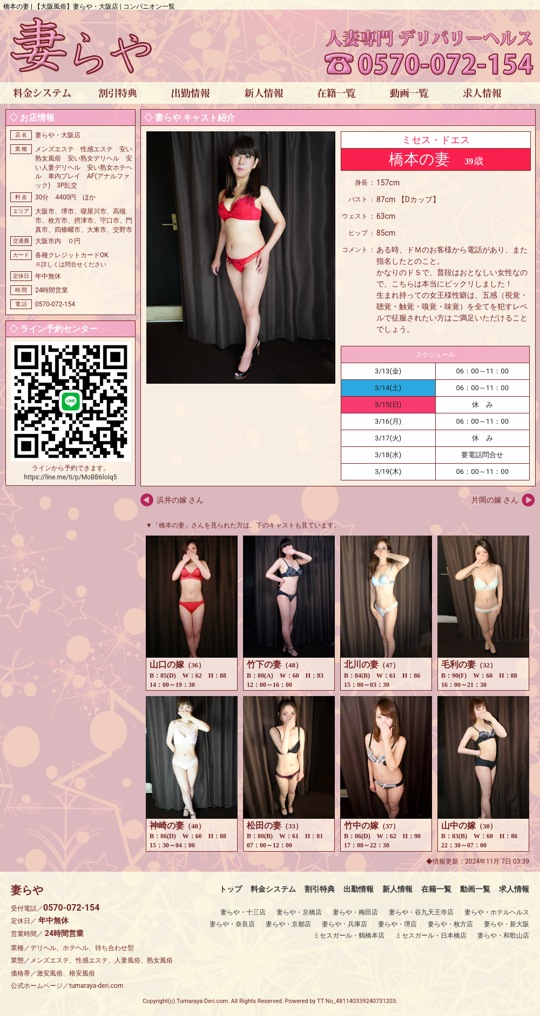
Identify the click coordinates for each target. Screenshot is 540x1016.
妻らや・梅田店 (355, 912)
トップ (230, 889)
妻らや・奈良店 (232, 924)
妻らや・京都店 (288, 924)
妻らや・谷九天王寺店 (421, 912)
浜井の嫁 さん (180, 500)
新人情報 (397, 889)
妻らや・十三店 (243, 912)
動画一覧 (475, 889)
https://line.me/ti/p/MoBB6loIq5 (70, 477)
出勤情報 (358, 889)
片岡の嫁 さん (494, 500)
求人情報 (514, 889)
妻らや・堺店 (397, 924)
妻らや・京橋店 (299, 912)
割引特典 (320, 889)
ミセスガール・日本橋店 (431, 935)
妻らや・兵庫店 (344, 924)
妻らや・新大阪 (506, 924)
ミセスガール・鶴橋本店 (348, 935)
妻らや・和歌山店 (503, 935)
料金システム (273, 889)
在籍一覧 (436, 889)
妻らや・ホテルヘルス (496, 912)
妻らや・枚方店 (450, 924)
